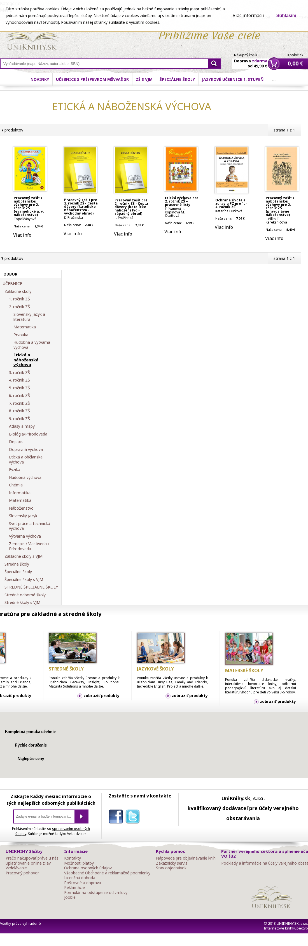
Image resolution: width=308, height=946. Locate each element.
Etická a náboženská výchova (25, 359)
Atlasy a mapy (22, 426)
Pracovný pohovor (22, 873)
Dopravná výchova (26, 449)
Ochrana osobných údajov (88, 867)
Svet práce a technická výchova (29, 526)
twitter (133, 817)
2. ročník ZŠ (19, 306)
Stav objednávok (171, 867)
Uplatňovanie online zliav (28, 863)
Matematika (24, 327)
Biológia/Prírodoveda (28, 434)
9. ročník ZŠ (19, 418)
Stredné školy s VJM (22, 602)
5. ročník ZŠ (19, 387)
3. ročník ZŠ (19, 372)
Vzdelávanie (16, 867)
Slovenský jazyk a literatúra (29, 317)
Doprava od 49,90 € (250, 60)
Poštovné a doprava (82, 882)
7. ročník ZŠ (19, 403)
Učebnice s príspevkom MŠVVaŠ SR (92, 79)
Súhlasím (286, 15)
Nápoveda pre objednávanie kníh (186, 858)
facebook (117, 817)
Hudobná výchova (25, 477)
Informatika (20, 492)
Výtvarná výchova (25, 536)
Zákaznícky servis (171, 863)
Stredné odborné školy (25, 594)
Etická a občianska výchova (26, 459)
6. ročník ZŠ (19, 395)
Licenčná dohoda (79, 877)
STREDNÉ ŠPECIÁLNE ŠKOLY (31, 587)
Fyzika (14, 469)
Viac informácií (248, 15)
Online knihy (32, 38)
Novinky (40, 79)
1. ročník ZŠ (19, 299)
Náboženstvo (21, 508)
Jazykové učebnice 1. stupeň (232, 79)
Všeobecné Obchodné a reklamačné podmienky (107, 873)
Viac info (22, 235)
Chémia (16, 485)
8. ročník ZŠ (19, 410)
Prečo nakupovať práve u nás (32, 858)
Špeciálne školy (177, 79)
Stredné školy (16, 564)
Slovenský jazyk (23, 515)
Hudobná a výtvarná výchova (31, 345)
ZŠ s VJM (144, 79)
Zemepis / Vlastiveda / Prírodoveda (29, 546)
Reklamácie (74, 887)
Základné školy (17, 291)
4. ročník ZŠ (19, 380)
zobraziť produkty (101, 695)
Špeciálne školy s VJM (23, 579)
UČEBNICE (12, 283)
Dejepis (16, 441)
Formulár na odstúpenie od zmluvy (95, 892)
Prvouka (20, 334)
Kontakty (72, 858)
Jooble (70, 897)
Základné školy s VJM (23, 556)
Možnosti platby (79, 863)
